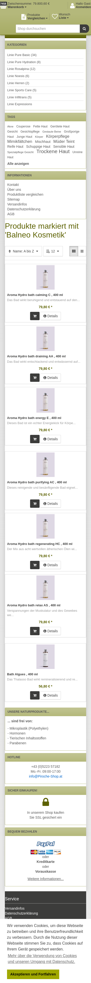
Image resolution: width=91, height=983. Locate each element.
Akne (10, 126)
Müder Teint (63, 141)
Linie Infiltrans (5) (19, 97)
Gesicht (12, 131)
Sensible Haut (63, 146)
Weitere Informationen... (45, 879)
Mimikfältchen (19, 141)
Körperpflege (57, 136)
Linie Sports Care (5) (21, 90)
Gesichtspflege (30, 131)
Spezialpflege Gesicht (20, 152)
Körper (39, 136)
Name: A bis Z (23, 251)
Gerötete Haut (60, 126)
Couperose (23, 126)
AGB (11, 214)
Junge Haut (24, 136)
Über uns (14, 190)
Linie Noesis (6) (18, 76)
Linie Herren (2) (18, 83)
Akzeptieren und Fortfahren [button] (33, 974)
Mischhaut (42, 142)
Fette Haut (40, 126)
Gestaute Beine (51, 131)
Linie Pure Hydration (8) (24, 62)
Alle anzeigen (18, 164)
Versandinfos (17, 204)
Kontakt (13, 185)
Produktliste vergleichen (25, 194)
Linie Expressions (19, 104)
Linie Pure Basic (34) (22, 55)
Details (50, 316)
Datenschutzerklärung (23, 209)
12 (53, 251)
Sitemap (13, 199)
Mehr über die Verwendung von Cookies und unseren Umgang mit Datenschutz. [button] (42, 959)
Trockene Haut (53, 151)
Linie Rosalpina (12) (21, 69)
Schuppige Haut (38, 146)
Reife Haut (15, 146)
